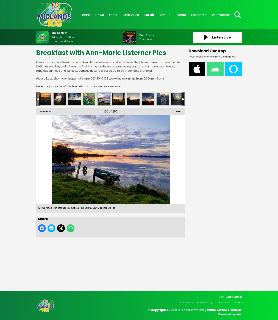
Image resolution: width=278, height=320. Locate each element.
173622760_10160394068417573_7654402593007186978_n (89, 99)
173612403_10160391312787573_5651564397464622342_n (177, 99)
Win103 (165, 15)
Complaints (222, 302)
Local (113, 15)
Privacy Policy (204, 302)
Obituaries (131, 15)
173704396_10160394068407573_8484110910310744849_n (74, 99)
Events (181, 15)
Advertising (186, 302)
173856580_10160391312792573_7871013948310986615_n (148, 99)
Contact (237, 302)
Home (85, 15)
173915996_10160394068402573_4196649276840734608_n (60, 99)
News (99, 15)
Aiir (238, 314)
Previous (43, 110)
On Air (149, 15)
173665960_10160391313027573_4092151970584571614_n (163, 99)
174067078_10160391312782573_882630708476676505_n (104, 99)
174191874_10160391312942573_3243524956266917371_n (118, 99)
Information (221, 15)
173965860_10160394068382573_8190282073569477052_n (45, 99)
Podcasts (198, 15)
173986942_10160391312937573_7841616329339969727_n (133, 99)
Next (177, 110)
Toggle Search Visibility (238, 15)
